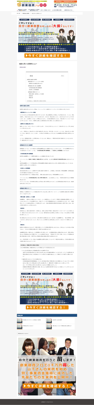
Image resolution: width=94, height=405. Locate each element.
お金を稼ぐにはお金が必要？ (57, 320)
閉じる (62, 75)
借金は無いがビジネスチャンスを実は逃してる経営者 (32, 320)
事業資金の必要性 (23, 67)
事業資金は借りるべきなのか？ (23, 333)
